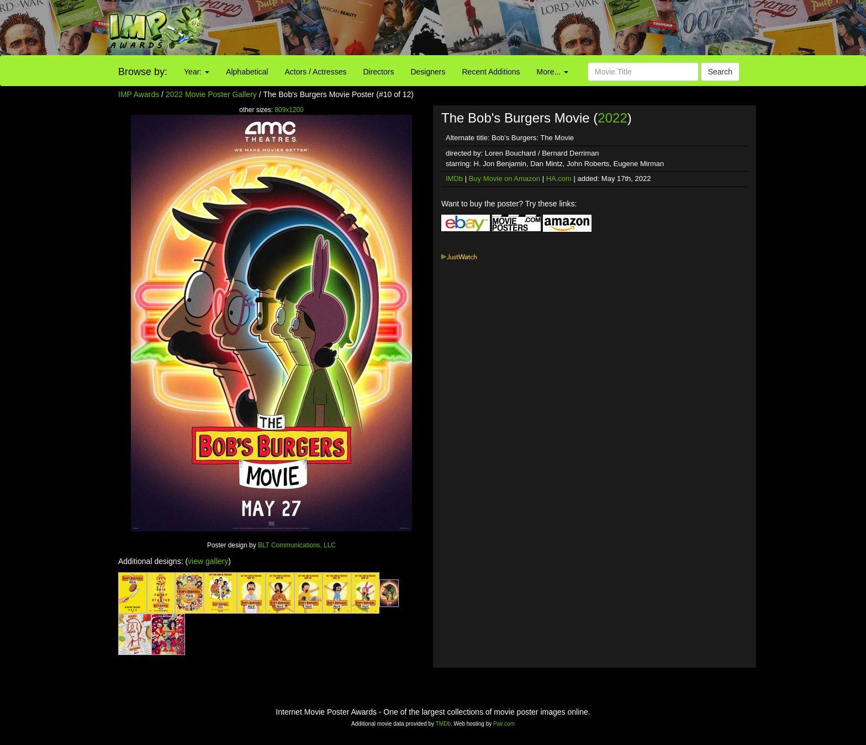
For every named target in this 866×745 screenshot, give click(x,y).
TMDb (443, 724)
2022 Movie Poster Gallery (211, 94)
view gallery (208, 561)
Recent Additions (491, 71)
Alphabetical (247, 71)
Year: (196, 71)
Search (720, 71)
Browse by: (142, 71)
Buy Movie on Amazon (504, 178)
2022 (612, 117)
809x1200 (288, 110)
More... (552, 71)
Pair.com (504, 724)
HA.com (559, 178)
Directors (378, 71)
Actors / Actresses (315, 71)
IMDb (454, 178)
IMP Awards (138, 94)
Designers (427, 71)
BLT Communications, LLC (297, 545)
